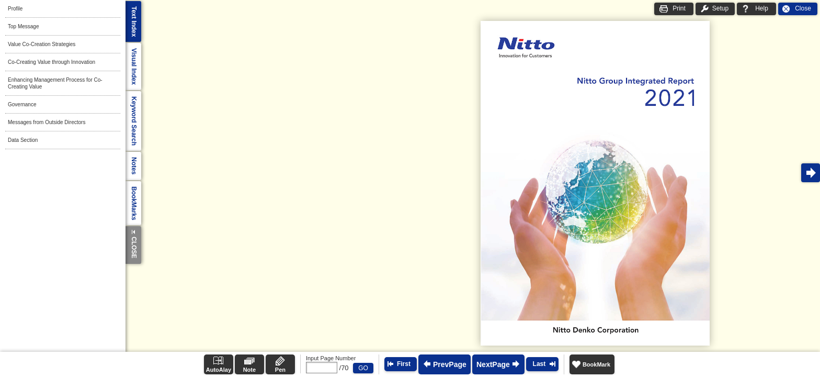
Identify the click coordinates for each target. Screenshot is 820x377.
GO (363, 368)
